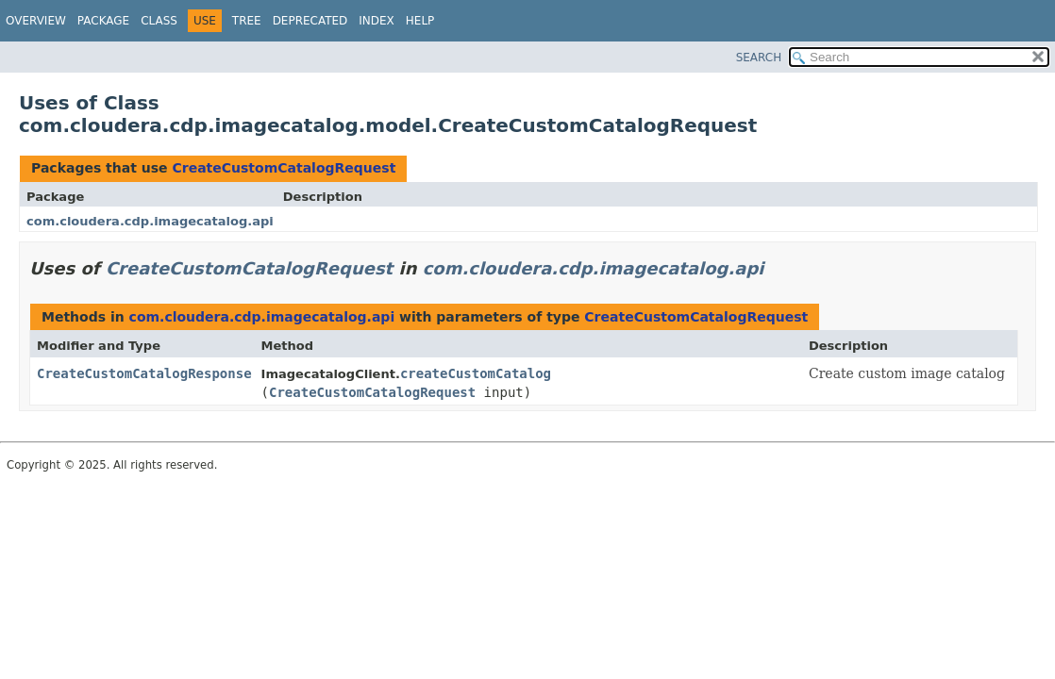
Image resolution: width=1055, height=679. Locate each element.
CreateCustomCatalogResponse (144, 373)
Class (159, 20)
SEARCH (759, 57)
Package (103, 20)
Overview (36, 20)
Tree (246, 20)
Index (376, 20)
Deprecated (310, 20)
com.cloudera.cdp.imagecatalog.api (150, 221)
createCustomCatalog (475, 373)
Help (420, 20)
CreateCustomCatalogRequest (283, 167)
